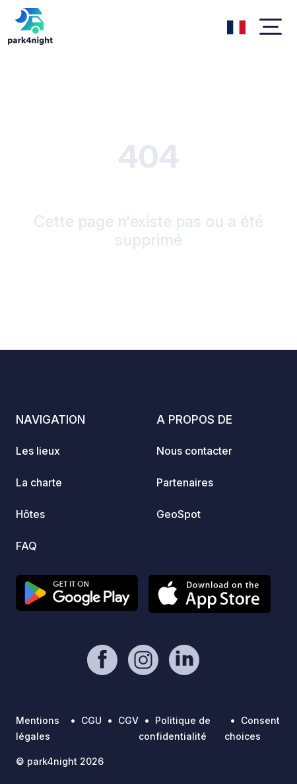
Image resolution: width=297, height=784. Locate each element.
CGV (128, 720)
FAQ (26, 545)
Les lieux (38, 450)
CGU (91, 720)
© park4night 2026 (60, 761)
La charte (39, 482)
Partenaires (184, 482)
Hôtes (30, 514)
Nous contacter (194, 450)
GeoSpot (178, 514)
